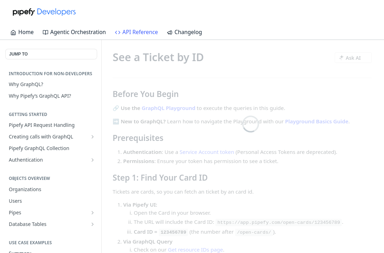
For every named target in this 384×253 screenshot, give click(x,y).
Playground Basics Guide (316, 120)
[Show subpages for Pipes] (92, 212)
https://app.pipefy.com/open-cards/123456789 (279, 222)
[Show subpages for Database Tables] (92, 224)
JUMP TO (18, 54)
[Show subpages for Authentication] (92, 160)
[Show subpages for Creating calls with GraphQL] (92, 137)
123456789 (173, 232)
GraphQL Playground (169, 107)
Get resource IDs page (195, 249)
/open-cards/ (254, 232)
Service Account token (207, 151)
